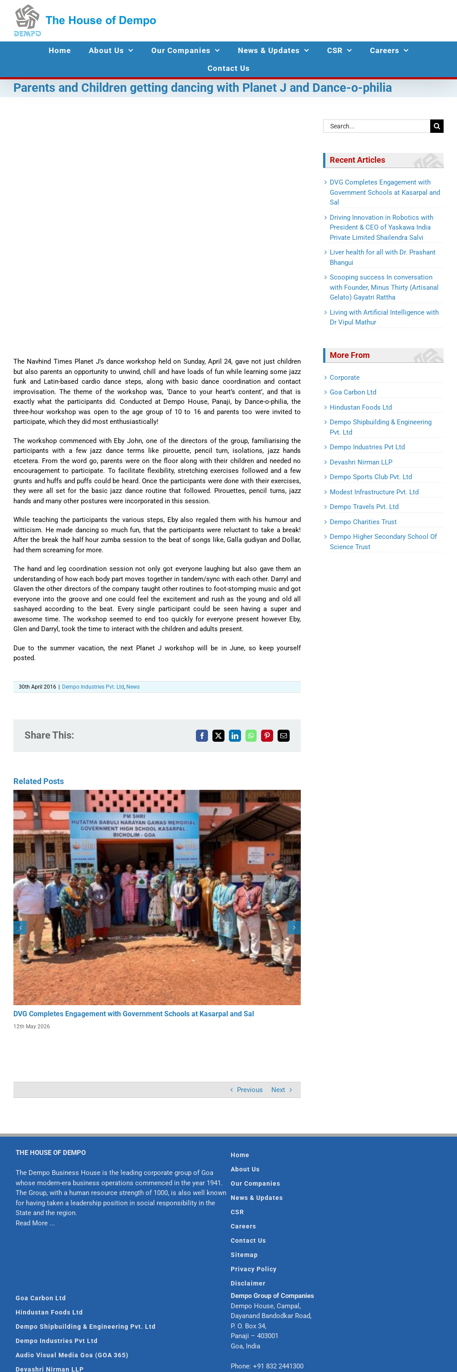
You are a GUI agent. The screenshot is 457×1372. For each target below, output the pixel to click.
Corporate (345, 378)
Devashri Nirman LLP (361, 462)
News (133, 687)
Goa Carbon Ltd (353, 392)
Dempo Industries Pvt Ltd (367, 447)
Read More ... (35, 1223)
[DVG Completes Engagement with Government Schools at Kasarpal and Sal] (157, 794)
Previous (250, 1090)
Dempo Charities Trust (363, 522)
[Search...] (376, 126)
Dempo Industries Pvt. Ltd (93, 687)
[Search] (437, 126)
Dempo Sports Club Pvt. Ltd (371, 477)
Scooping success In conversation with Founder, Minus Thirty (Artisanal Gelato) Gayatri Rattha (384, 287)
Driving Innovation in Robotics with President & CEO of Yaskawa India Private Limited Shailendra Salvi (381, 228)
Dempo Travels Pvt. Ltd (364, 507)
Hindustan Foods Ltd (361, 407)
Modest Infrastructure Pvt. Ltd (374, 492)
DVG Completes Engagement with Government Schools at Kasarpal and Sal (133, 1014)
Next (278, 1090)
